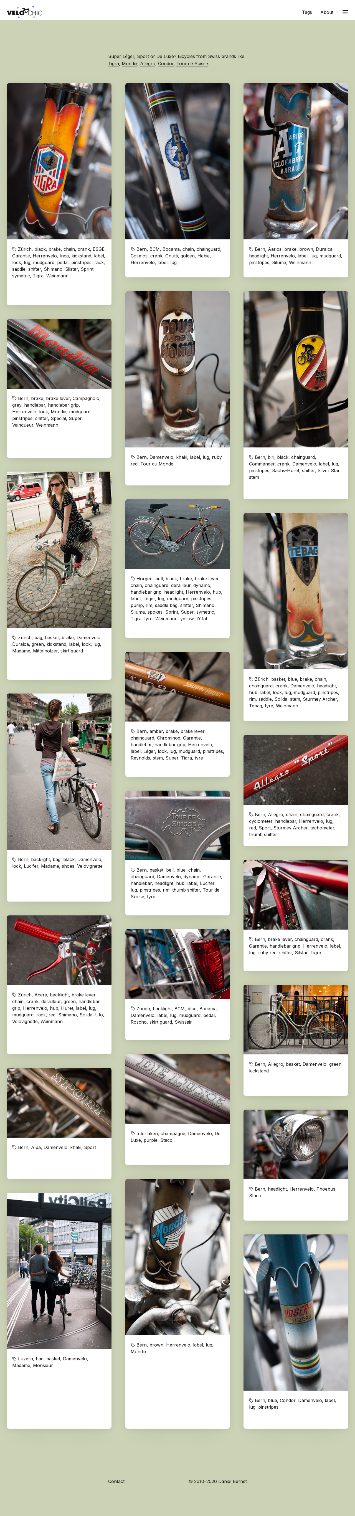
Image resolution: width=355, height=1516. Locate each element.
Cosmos (139, 256)
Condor (166, 63)
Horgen (144, 578)
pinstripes (81, 262)
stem (254, 477)
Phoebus (325, 1189)
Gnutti (171, 256)
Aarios (275, 249)
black (40, 249)
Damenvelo (161, 457)
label (99, 256)
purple (151, 1140)
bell (159, 578)
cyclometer (260, 821)
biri (271, 457)
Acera (40, 995)
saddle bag (166, 605)
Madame (21, 651)
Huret (67, 1008)
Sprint (87, 269)
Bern (141, 249)
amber (156, 731)
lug (27, 262)
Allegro (147, 63)
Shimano (53, 269)
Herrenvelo (45, 256)
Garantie (21, 256)
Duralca (324, 249)
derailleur (181, 585)
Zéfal (201, 618)
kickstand (81, 256)
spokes (155, 612)
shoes (68, 866)
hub (217, 592)
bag (38, 637)
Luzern (25, 1358)
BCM (154, 249)
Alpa (36, 1147)
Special (58, 418)
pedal (63, 262)
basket (52, 637)
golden (188, 256)
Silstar (71, 269)
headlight (258, 256)
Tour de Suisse (192, 63)
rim (149, 605)
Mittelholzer (45, 651)
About (326, 12)
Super (75, 418)
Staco (166, 1140)
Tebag (255, 705)
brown (306, 249)
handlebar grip (63, 405)
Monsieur (43, 1365)
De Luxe (165, 56)
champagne (173, 1133)
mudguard (43, 262)
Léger (149, 598)
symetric (21, 276)
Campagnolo (86, 398)
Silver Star (328, 470)
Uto (99, 1015)
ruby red (267, 952)
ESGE (99, 249)
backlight (40, 859)
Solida (281, 699)
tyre (148, 618)
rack (99, 262)
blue (292, 679)
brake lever (58, 398)
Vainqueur (22, 425)
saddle (19, 269)
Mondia (129, 63)
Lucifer (31, 866)
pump (137, 605)
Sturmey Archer (320, 699)
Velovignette (90, 866)
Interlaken (147, 1133)
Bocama (171, 249)
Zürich (25, 249)
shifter (34, 269)
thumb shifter (263, 834)
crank (84, 249)
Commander (262, 464)
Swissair (183, 1022)
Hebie (203, 256)
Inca (64, 256)
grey (16, 405)
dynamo (201, 585)
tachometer (322, 828)
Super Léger (121, 56)
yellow (187, 618)
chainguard (208, 249)
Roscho (139, 1022)
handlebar (34, 405)
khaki (181, 457)
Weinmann (57, 276)
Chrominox (168, 738)
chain (69, 249)
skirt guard (71, 651)
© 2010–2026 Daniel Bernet (218, 1481)
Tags (307, 12)
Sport (143, 56)
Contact (116, 1481)
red (252, 828)
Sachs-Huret (285, 470)
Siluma (279, 262)
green (38, 644)
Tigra (113, 63)
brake (55, 249)
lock (16, 262)
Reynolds (140, 758)
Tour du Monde (156, 464)
